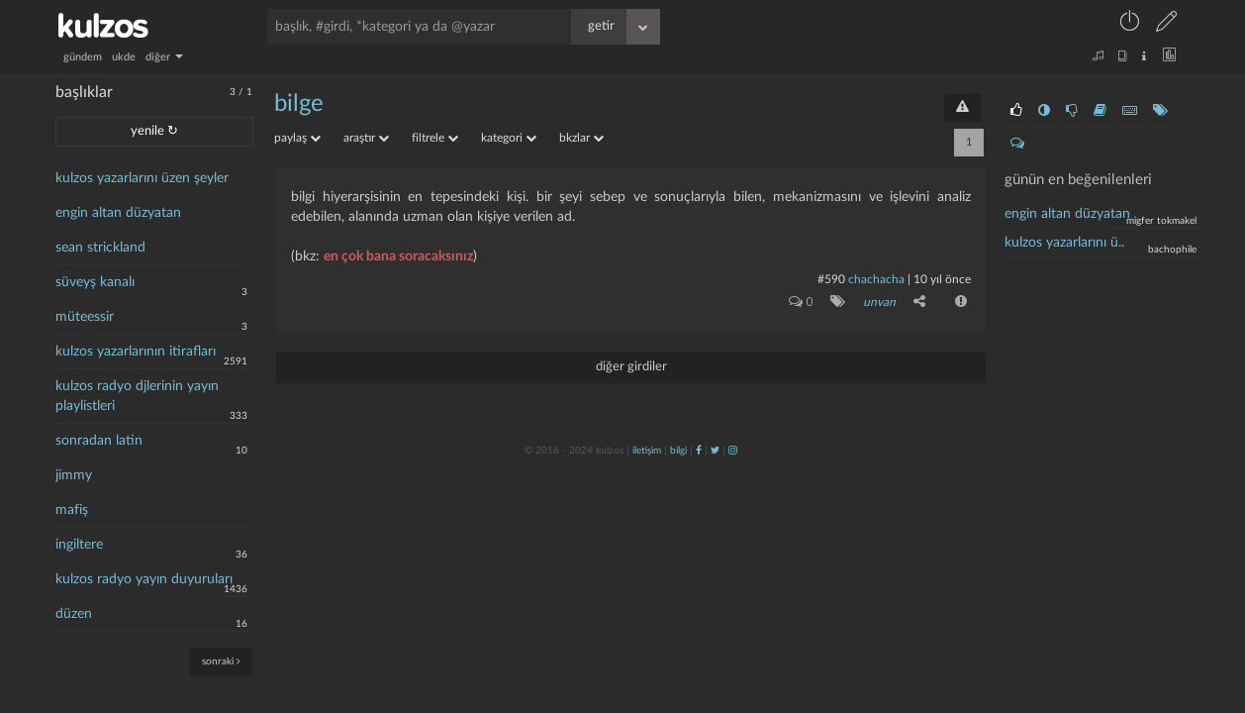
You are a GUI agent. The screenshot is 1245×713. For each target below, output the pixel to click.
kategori (508, 138)
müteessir (84, 317)
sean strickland (100, 248)
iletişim (646, 451)
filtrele (435, 138)
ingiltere (79, 545)
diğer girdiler (631, 366)
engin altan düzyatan (118, 213)
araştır (366, 138)
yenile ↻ (154, 131)
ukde (124, 56)
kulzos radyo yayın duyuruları (144, 579)
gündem (82, 56)
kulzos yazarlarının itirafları (135, 351)
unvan (879, 302)
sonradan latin (99, 441)
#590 (831, 279)
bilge (299, 104)
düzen (73, 614)
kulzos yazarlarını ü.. (1064, 243)
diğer (164, 56)
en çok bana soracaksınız (398, 256)
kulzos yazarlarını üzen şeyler (142, 178)
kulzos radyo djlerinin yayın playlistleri (137, 396)
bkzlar (581, 138)
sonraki (221, 661)
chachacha (876, 279)
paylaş (297, 138)
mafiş (71, 510)
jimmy (73, 475)
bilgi (678, 451)
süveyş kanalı (95, 282)
